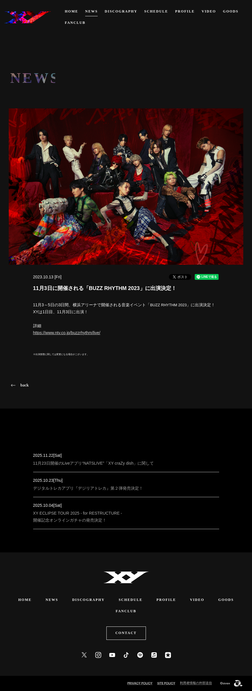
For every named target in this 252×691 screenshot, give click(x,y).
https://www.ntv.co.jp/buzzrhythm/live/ (67, 332)
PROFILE (184, 11)
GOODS (230, 11)
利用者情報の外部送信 (196, 683)
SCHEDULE (156, 11)
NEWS (91, 11)
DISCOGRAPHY (121, 11)
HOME (71, 11)
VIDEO (209, 11)
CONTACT (126, 633)
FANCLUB (75, 23)
